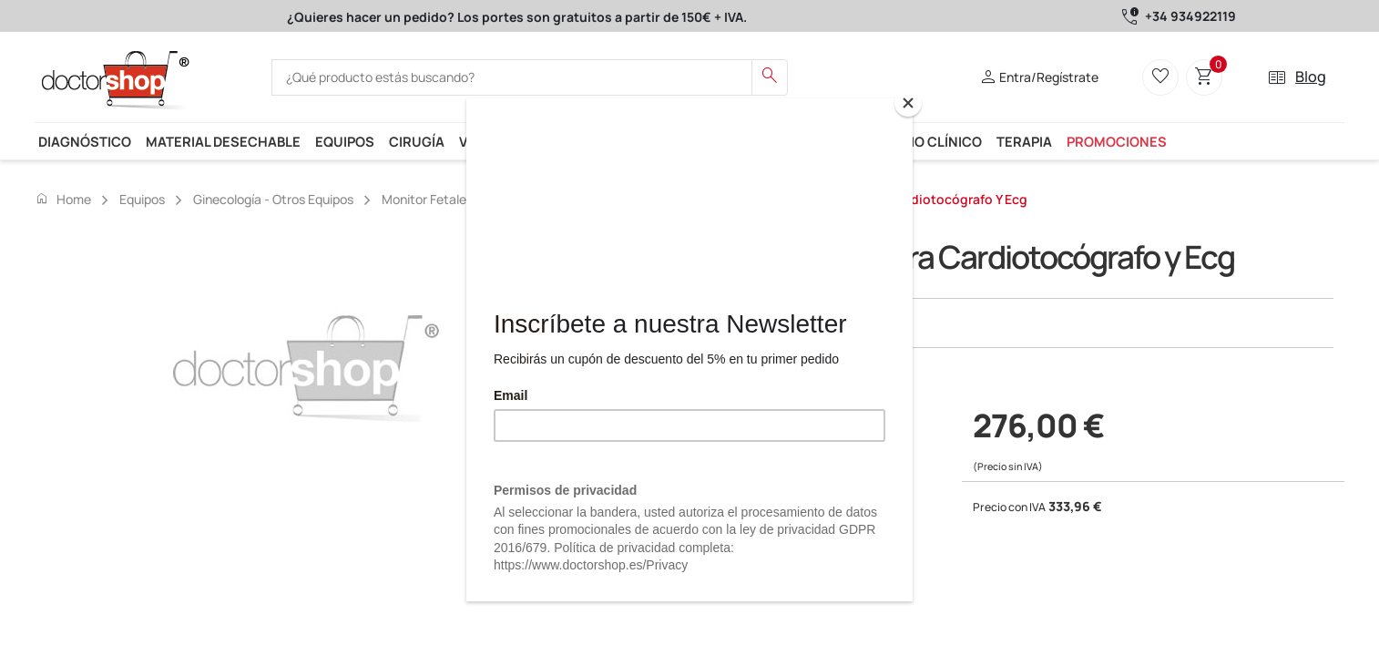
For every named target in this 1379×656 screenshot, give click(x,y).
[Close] (908, 103)
